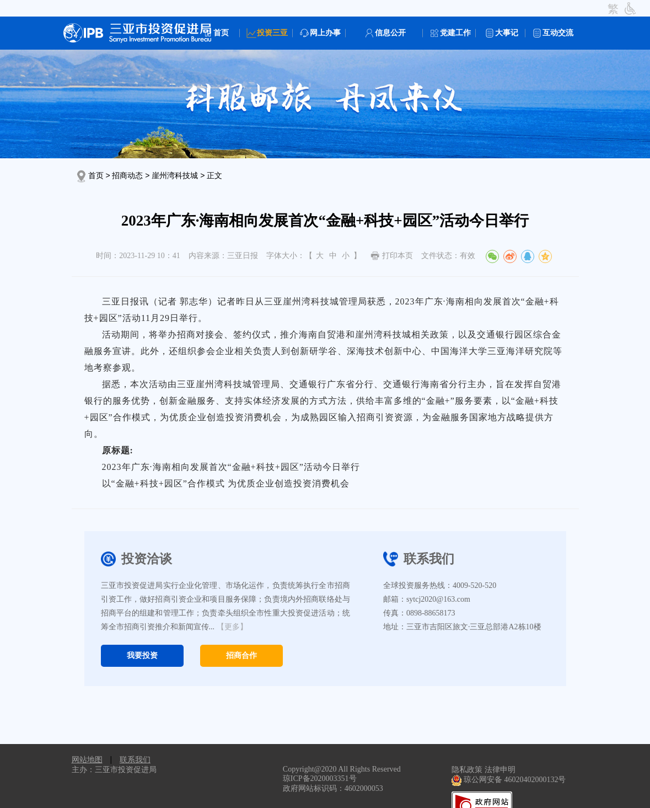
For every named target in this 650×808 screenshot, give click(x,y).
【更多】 (232, 627)
